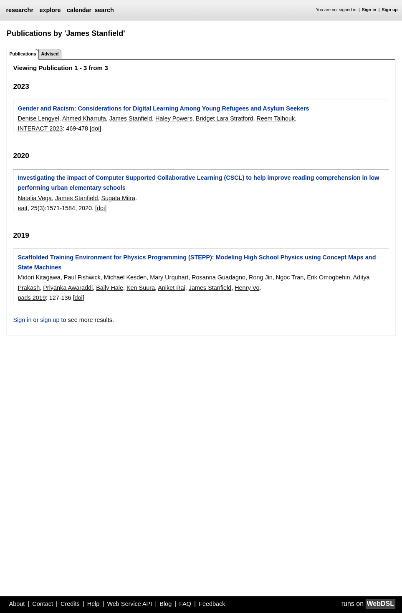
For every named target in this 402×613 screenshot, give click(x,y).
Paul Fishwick (82, 277)
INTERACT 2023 (40, 128)
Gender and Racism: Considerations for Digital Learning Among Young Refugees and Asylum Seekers (163, 108)
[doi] (95, 128)
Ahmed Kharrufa (84, 118)
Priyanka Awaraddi (68, 287)
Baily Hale (109, 287)
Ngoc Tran (289, 277)
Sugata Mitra (118, 198)
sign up (49, 320)
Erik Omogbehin (328, 277)
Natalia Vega (35, 198)
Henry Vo (247, 287)
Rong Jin (261, 277)
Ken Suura (140, 287)
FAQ (185, 603)
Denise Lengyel (38, 118)
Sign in (369, 10)
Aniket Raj (171, 287)
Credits (70, 603)
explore (50, 10)
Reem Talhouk (275, 118)
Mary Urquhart (169, 277)
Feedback (212, 603)
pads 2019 (32, 297)
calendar (79, 10)
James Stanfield (130, 118)
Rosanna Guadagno (218, 277)
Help (93, 603)
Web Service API (129, 603)
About (17, 603)
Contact (42, 603)
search (104, 10)
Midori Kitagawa (39, 277)
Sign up (390, 10)
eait (22, 208)
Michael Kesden (125, 277)
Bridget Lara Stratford (224, 118)
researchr (19, 10)
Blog (165, 603)
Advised (49, 53)
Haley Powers (173, 118)
